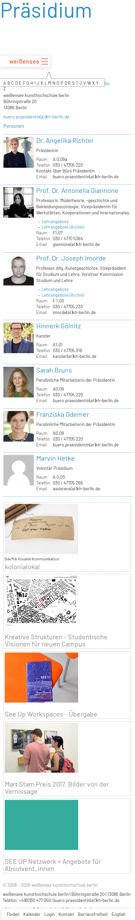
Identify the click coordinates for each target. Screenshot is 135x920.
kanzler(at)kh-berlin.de (74, 356)
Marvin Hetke (55, 458)
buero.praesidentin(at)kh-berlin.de (36, 116)
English (119, 914)
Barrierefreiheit (93, 914)
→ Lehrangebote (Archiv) (60, 227)
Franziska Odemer (62, 414)
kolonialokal (22, 566)
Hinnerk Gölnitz (58, 326)
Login (49, 914)
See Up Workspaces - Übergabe (51, 714)
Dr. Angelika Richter (65, 140)
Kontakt (66, 914)
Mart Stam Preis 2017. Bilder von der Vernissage (57, 788)
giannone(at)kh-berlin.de (76, 244)
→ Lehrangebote (52, 221)
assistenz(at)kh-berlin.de (76, 488)
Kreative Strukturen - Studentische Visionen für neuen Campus (56, 640)
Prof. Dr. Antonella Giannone (77, 190)
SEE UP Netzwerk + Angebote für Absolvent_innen (53, 865)
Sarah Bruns (54, 370)
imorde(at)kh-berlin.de (74, 312)
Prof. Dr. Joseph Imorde (71, 258)
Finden (13, 914)
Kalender (32, 914)
